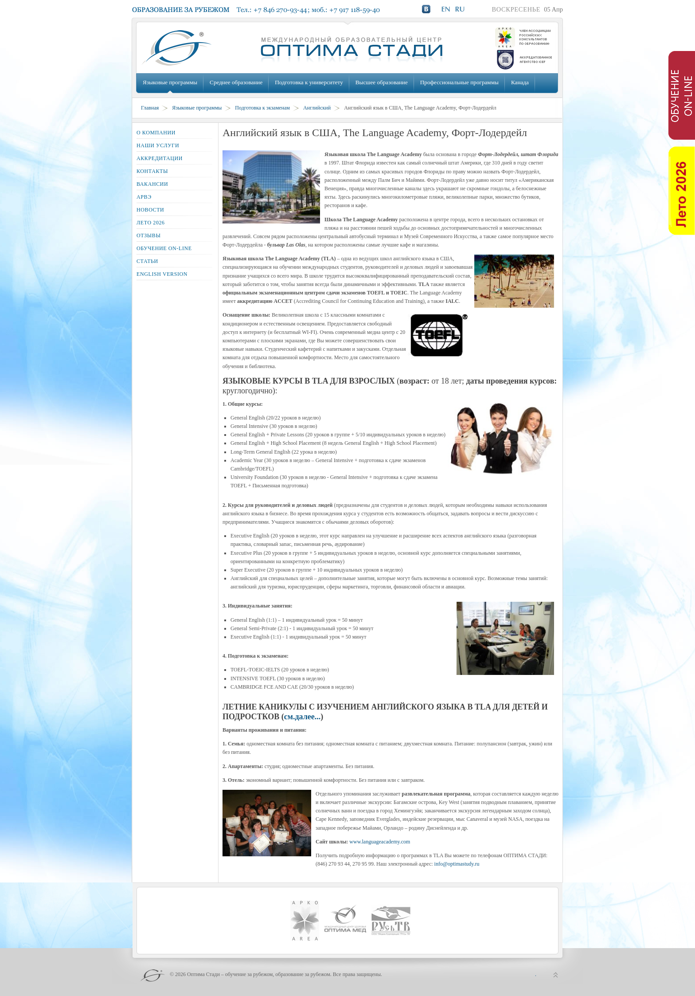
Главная (150, 108)
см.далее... (302, 716)
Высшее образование (381, 82)
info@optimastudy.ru (457, 864)
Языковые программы (170, 82)
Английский (317, 108)
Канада (520, 82)
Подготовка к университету (309, 82)
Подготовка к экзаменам (262, 108)
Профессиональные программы (459, 82)
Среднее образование (236, 82)
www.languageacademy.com (379, 842)
